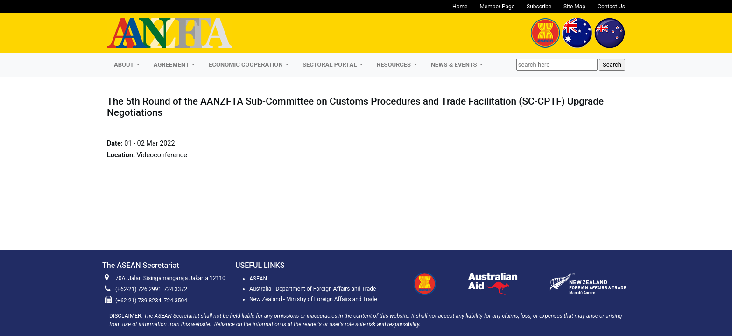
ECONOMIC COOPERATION (246, 64)
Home (459, 6)
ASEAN (258, 278)
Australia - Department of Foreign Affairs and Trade (312, 289)
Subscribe (539, 6)
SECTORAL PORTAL (330, 64)
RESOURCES (395, 64)
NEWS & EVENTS (455, 64)
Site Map (574, 6)
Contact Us (611, 6)
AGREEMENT (172, 64)
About (124, 64)
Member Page (496, 6)
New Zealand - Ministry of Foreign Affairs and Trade (313, 299)
